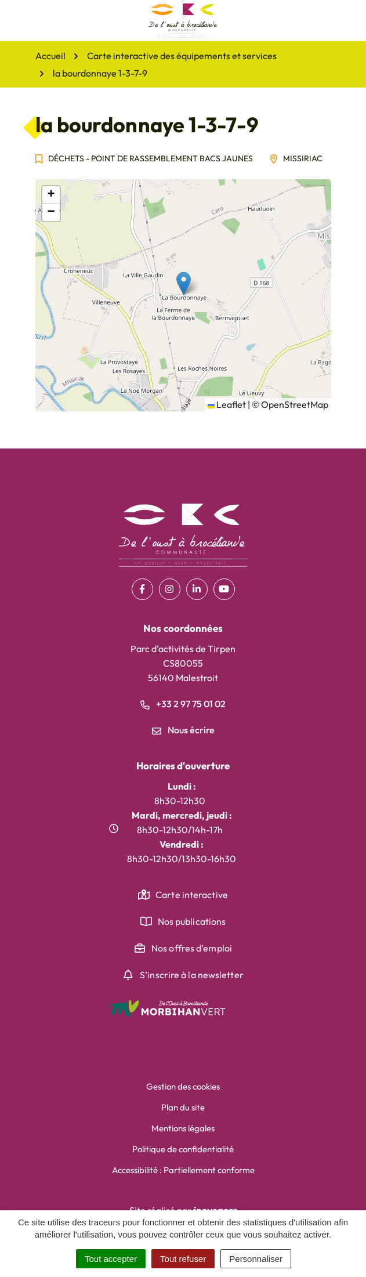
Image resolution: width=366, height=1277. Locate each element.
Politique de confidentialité (183, 1149)
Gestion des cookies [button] (183, 1086)
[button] (183, 283)
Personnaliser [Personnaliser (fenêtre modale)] (255, 1259)
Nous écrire (183, 730)
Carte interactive (191, 894)
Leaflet (227, 404)
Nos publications (192, 921)
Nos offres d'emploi (191, 948)
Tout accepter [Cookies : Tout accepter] (111, 1259)
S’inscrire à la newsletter (192, 975)
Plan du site (183, 1107)
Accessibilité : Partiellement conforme (183, 1169)
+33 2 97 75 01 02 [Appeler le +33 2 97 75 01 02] (183, 704)
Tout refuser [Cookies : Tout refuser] (183, 1259)
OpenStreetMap (294, 404)
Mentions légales (183, 1128)
